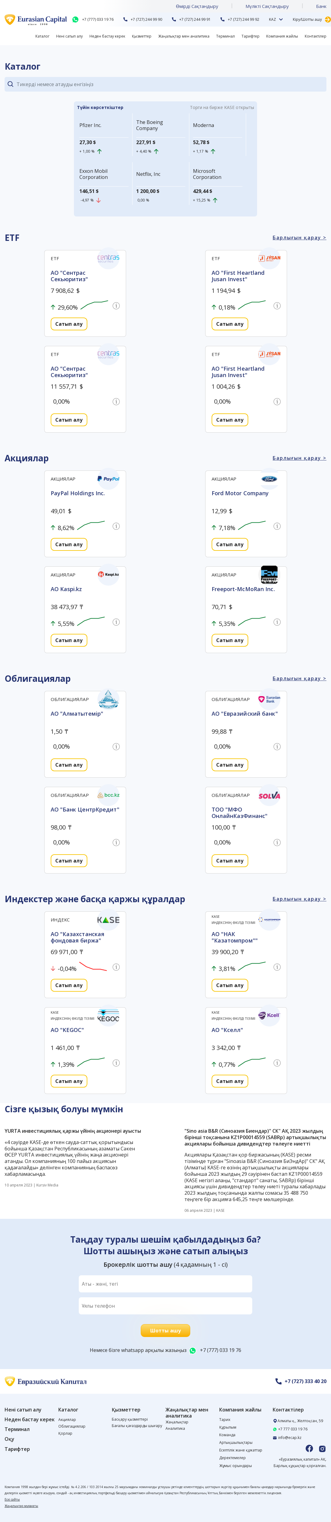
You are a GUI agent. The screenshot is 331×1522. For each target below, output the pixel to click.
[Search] (171, 84)
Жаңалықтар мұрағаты (21, 1506)
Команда (227, 1434)
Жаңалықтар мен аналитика (183, 36)
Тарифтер (251, 36)
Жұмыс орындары (235, 1465)
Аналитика (175, 1428)
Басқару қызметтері (130, 1419)
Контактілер (315, 36)
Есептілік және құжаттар (240, 1450)
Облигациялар (71, 1426)
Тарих (224, 1419)
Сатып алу (68, 324)
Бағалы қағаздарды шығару (137, 1425)
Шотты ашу (165, 1330)
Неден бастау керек (107, 36)
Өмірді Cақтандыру (197, 6)
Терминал (225, 36)
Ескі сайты (12, 1499)
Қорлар (65, 1433)
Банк (321, 6)
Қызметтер (141, 36)
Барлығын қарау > (299, 237)
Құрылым (227, 1427)
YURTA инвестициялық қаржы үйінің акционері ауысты (73, 1131)
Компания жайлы (282, 36)
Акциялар (67, 1419)
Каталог (42, 36)
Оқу (9, 1439)
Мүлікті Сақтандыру (267, 6)
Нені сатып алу (69, 36)
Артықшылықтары (236, 1442)
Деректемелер (232, 1457)
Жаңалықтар (177, 1422)
